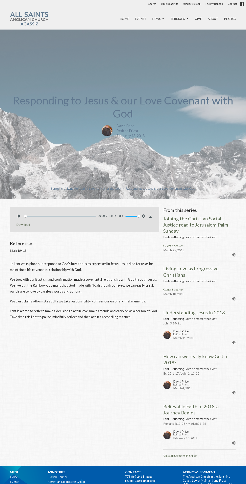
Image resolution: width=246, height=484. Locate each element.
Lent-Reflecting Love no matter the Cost (94, 188)
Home (124, 18)
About (213, 18)
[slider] (60, 216)
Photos (230, 18)
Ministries (56, 472)
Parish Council (57, 477)
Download (23, 224)
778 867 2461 (134, 476)
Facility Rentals (214, 3)
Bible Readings (169, 3)
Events (140, 18)
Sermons (180, 19)
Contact (232, 3)
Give (198, 18)
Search (152, 3)
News (158, 19)
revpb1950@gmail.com (140, 480)
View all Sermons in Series (180, 455)
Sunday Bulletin (192, 3)
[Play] (19, 216)
